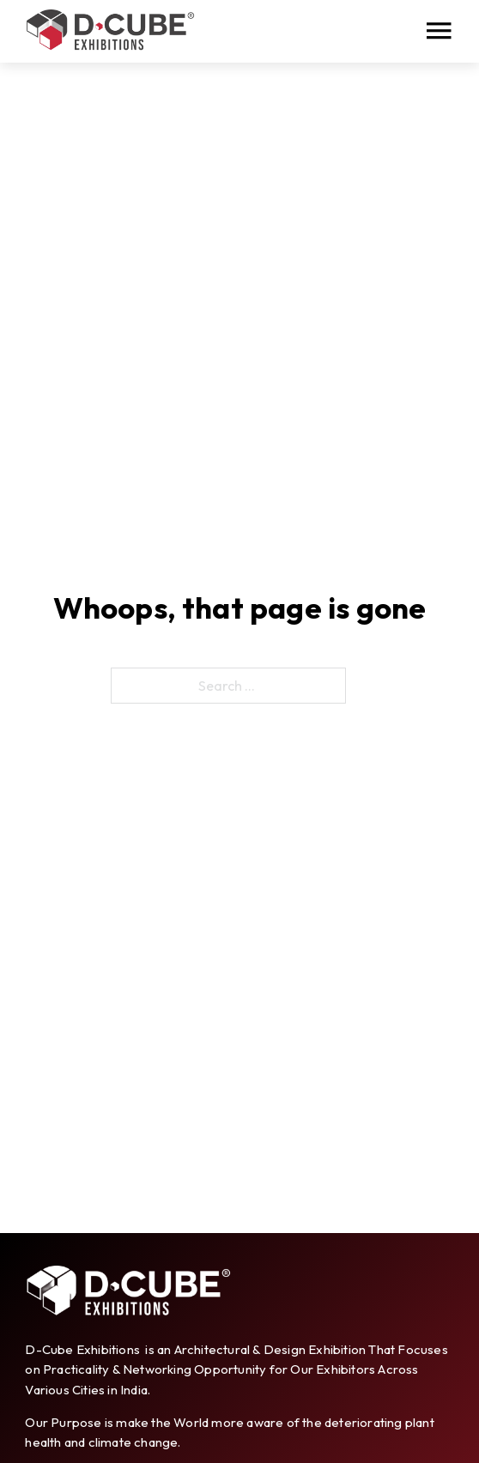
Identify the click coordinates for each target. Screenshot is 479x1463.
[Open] (438, 31)
